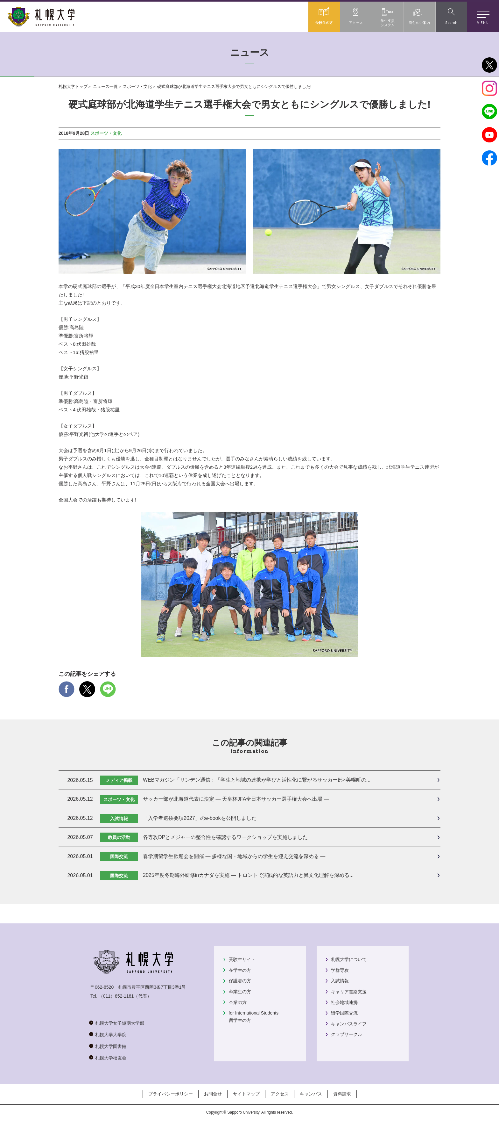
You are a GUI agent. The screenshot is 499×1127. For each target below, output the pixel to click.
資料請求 (342, 1093)
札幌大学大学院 (110, 1034)
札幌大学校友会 (110, 1057)
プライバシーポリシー (170, 1093)
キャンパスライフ (349, 1023)
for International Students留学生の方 (253, 1016)
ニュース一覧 (105, 86)
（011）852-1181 (116, 996)
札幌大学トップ (73, 86)
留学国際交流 (344, 1012)
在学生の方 (240, 970)
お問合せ (213, 1093)
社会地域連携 (344, 1002)
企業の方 (238, 1002)
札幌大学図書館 (110, 1046)
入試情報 (340, 980)
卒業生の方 (240, 991)
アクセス (280, 1093)
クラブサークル (346, 1034)
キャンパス (311, 1093)
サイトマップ (246, 1093)
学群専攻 (340, 970)
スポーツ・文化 (137, 86)
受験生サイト (242, 959)
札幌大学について (349, 959)
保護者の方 (240, 980)
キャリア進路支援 (349, 991)
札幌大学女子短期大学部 (119, 1023)
